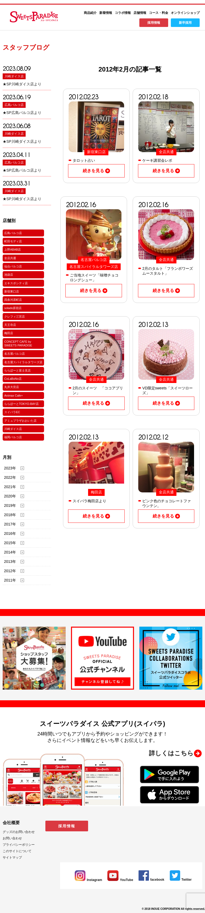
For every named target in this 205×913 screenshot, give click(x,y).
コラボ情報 (123, 13)
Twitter (181, 880)
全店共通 (10, 258)
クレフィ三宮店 (14, 316)
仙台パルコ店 (13, 266)
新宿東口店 (11, 291)
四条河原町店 (13, 299)
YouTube (120, 880)
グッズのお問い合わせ (19, 832)
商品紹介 (90, 13)
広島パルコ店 (14, 105)
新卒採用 (185, 23)
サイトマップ (12, 857)
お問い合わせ (12, 838)
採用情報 (153, 23)
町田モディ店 (13, 241)
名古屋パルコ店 (14, 353)
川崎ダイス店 (14, 76)
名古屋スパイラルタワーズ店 (23, 362)
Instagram (88, 880)
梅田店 (8, 333)
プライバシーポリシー (19, 845)
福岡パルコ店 (13, 437)
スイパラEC (12, 412)
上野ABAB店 (12, 249)
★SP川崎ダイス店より (22, 84)
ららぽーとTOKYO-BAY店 (21, 403)
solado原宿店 (13, 308)
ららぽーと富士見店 (17, 370)
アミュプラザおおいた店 (20, 420)
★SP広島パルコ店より (22, 112)
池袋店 (8, 274)
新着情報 (105, 13)
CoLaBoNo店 (13, 378)
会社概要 (11, 822)
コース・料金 (158, 13)
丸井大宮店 (11, 387)
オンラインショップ (185, 13)
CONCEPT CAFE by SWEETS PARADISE (18, 343)
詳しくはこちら (171, 753)
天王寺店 (10, 324)
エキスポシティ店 (16, 283)
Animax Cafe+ (13, 395)
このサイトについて (17, 851)
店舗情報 (139, 13)
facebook (151, 880)
